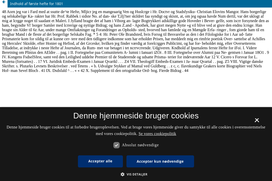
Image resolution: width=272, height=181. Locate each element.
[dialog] (136, 144)
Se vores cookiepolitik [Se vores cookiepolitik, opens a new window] (157, 133)
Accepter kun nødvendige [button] (160, 161)
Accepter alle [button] (100, 161)
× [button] (257, 121)
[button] (135, 174)
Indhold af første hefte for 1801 (36, 3)
